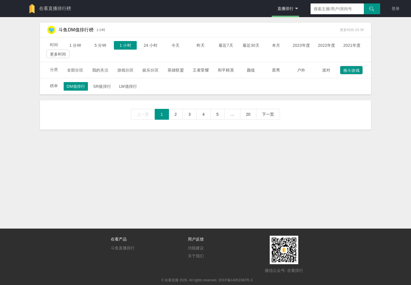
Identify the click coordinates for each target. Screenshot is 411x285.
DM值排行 (76, 86)
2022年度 (326, 45)
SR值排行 (102, 86)
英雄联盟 (176, 70)
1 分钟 (75, 45)
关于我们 (196, 256)
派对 (326, 70)
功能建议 (196, 248)
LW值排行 (128, 86)
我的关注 (100, 70)
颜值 (251, 70)
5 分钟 (100, 45)
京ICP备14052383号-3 (235, 280)
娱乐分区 (150, 70)
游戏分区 (125, 70)
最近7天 (226, 45)
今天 (176, 45)
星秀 (276, 70)
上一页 (143, 114)
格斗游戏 (351, 70)
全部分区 (75, 70)
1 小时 (125, 45)
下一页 (268, 114)
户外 (301, 70)
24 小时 (151, 45)
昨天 (201, 45)
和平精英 (226, 70)
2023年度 (301, 45)
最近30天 (251, 45)
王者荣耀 (201, 70)
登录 (396, 8)
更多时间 (58, 54)
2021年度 (352, 45)
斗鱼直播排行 (123, 248)
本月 (276, 45)
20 (248, 114)
